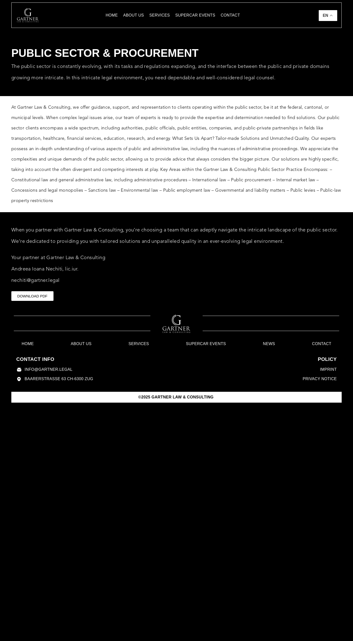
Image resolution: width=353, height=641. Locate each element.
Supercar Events (195, 15)
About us (133, 15)
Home (112, 15)
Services (159, 15)
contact (230, 15)
